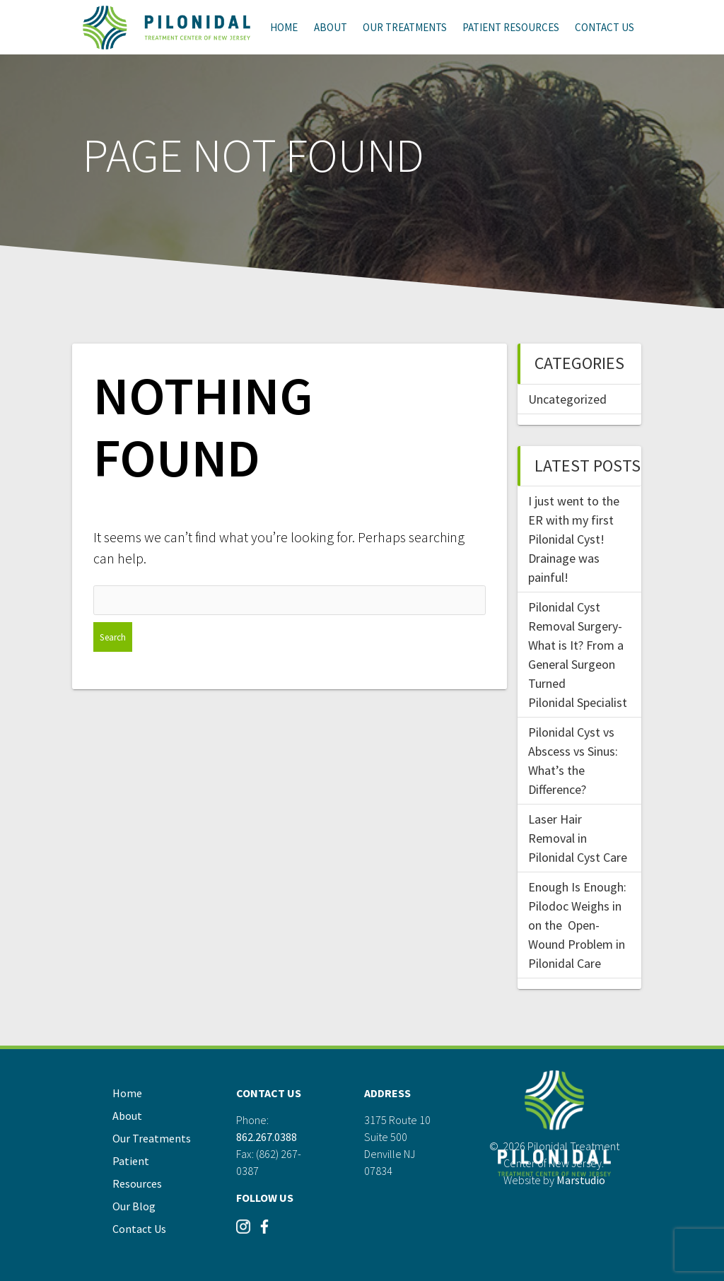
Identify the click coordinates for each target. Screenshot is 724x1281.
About (330, 27)
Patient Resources (510, 27)
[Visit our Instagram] (243, 1232)
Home (284, 27)
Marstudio (580, 1180)
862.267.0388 (266, 1137)
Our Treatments (405, 27)
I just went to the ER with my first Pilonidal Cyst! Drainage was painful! (573, 539)
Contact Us (604, 27)
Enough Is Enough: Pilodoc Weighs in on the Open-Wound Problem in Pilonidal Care (577, 925)
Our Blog (134, 1206)
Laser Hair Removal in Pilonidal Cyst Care (577, 838)
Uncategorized (567, 399)
